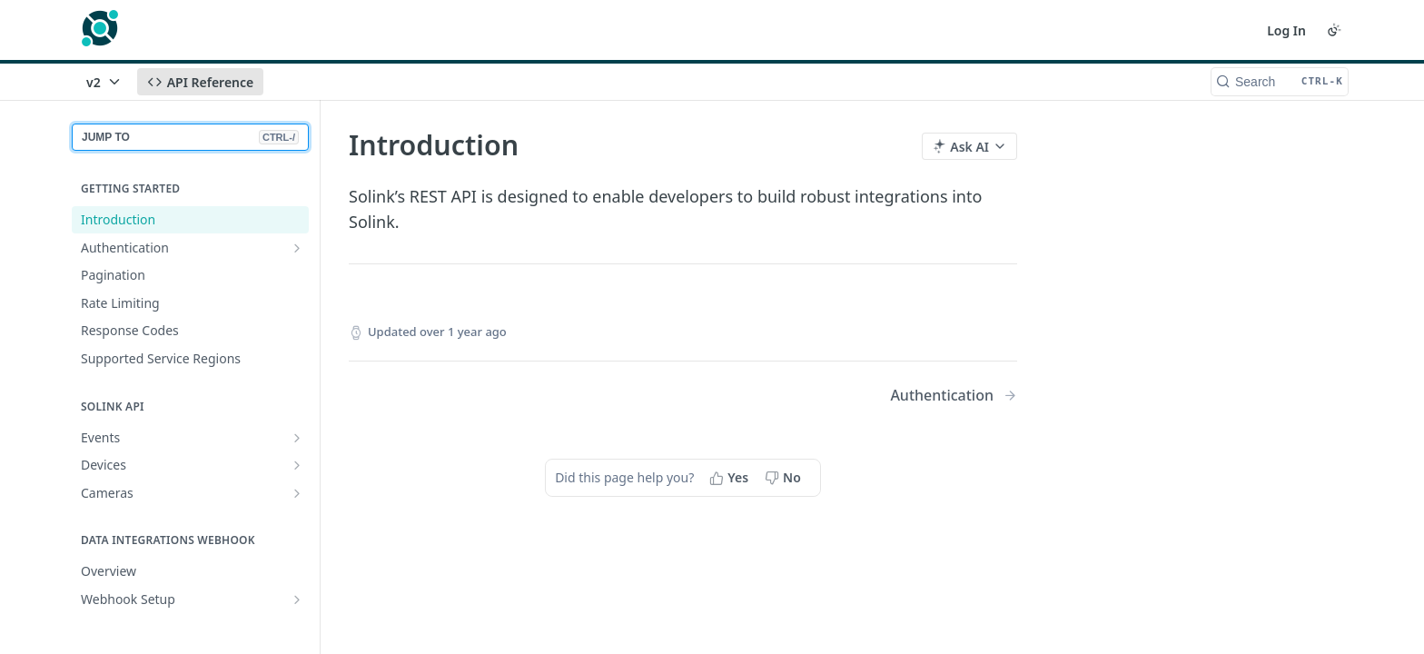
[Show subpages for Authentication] (297, 248)
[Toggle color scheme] (1334, 30)
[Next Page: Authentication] (953, 395)
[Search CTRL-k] (1279, 81)
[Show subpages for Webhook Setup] (297, 599)
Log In (1286, 30)
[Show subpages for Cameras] (297, 493)
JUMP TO (190, 137)
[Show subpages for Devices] (297, 465)
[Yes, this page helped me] (730, 477)
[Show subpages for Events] (297, 438)
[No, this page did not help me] (784, 477)
